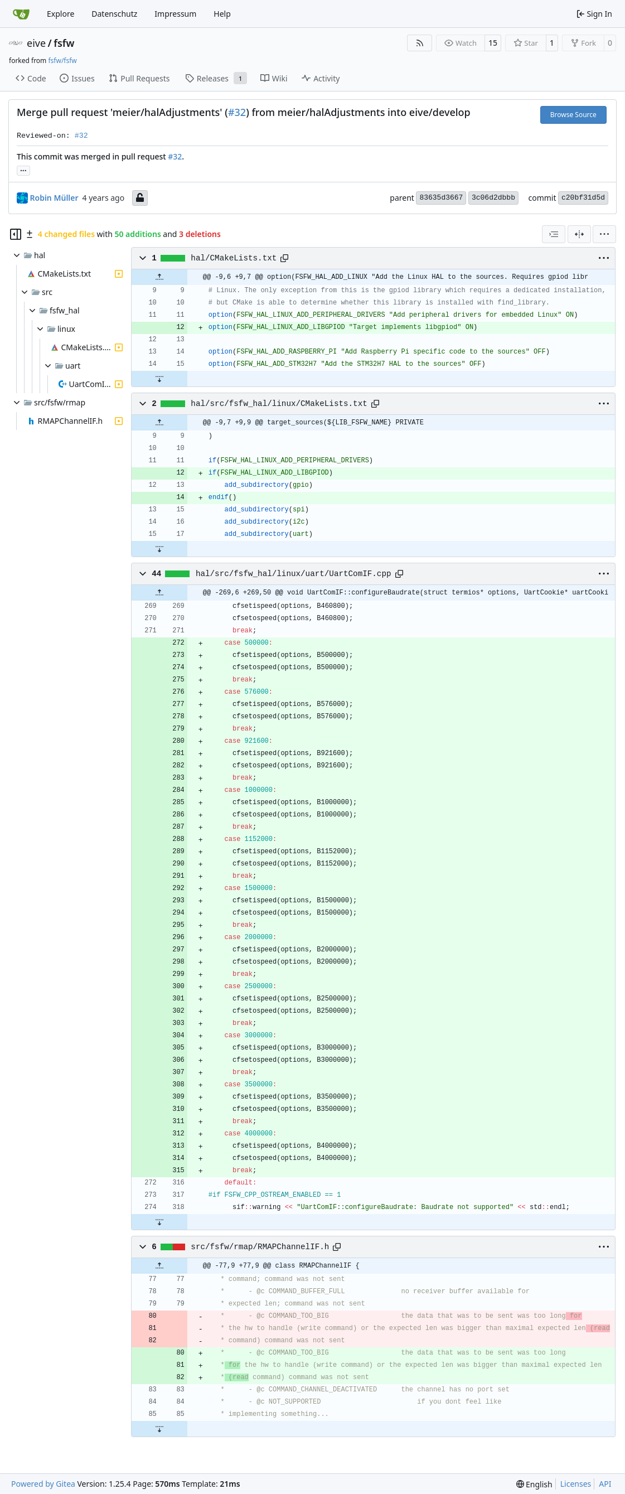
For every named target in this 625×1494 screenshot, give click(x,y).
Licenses (576, 1483)
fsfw (64, 43)
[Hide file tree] (15, 234)
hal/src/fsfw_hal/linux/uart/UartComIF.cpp (293, 573)
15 (492, 42)
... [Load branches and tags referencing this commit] (23, 169)
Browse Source (573, 114)
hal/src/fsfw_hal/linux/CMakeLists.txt (279, 403)
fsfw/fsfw (62, 60)
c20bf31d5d (583, 198)
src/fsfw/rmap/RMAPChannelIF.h (260, 1246)
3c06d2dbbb (493, 198)
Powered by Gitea (43, 1483)
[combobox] (553, 234)
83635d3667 (441, 198)
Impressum (175, 13)
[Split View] (579, 234)
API (605, 1483)
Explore (60, 13)
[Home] (21, 14)
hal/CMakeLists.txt (234, 258)
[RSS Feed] (420, 43)
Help (222, 13)
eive (36, 43)
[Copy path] (284, 258)
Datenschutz (114, 13)
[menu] (604, 234)
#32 (237, 112)
